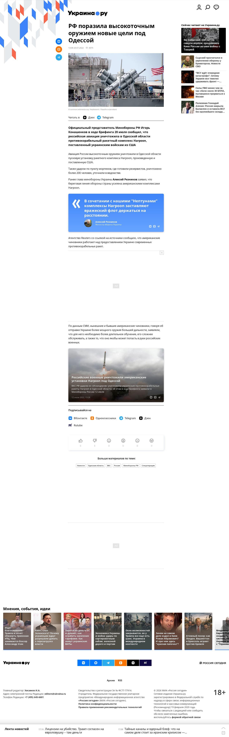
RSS (120, 680)
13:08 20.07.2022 (76, 47)
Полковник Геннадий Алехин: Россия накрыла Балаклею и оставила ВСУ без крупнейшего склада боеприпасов (210, 107)
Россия (117, 465)
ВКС (109, 465)
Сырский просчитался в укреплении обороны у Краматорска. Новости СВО (209, 62)
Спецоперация (148, 465)
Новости (81, 465)
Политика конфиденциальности (97, 703)
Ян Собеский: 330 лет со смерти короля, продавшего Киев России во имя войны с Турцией (202, 45)
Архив (111, 680)
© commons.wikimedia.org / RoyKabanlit (83, 109)
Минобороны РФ (130, 465)
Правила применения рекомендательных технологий (110, 707)
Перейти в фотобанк (109, 109)
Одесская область (96, 465)
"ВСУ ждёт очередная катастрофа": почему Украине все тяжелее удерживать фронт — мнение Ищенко (207, 77)
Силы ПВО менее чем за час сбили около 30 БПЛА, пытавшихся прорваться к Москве (210, 92)
